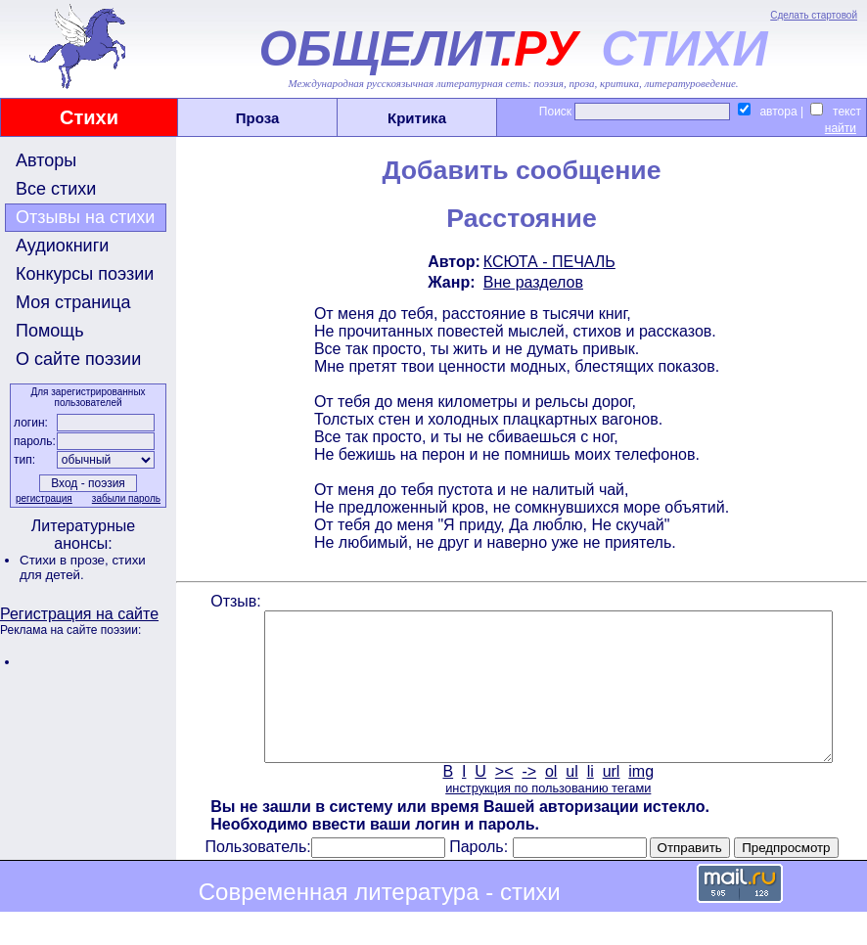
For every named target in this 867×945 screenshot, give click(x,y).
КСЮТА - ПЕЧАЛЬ (547, 261)
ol (549, 800)
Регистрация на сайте (79, 614)
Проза (258, 118)
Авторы (46, 160)
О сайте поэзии (78, 359)
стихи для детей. (83, 567)
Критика (417, 118)
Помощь (50, 330)
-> (528, 800)
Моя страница (73, 302)
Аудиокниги (62, 245)
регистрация (42, 498)
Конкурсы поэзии (85, 274)
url (609, 800)
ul (570, 800)
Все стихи (56, 189)
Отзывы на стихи (85, 217)
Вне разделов (531, 282)
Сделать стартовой (813, 15)
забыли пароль (124, 498)
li (588, 800)
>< (502, 800)
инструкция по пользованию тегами (546, 817)
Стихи (89, 117)
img (640, 800)
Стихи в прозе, (66, 560)
